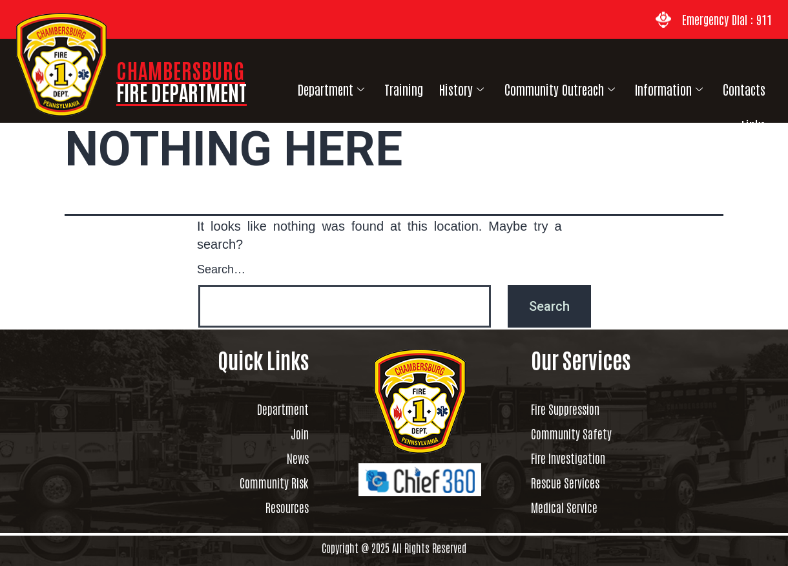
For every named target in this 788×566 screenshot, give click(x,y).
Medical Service (573, 507)
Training (386, 87)
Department (317, 87)
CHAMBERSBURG (181, 80)
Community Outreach (535, 87)
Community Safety (582, 433)
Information (642, 87)
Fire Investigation (580, 458)
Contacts (713, 87)
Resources (281, 507)
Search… (221, 268)
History (441, 87)
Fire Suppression (577, 409)
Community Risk (263, 482)
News (295, 458)
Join (296, 433)
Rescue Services (574, 482)
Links (759, 87)
